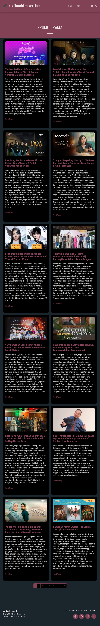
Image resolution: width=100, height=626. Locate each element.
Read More (10, 119)
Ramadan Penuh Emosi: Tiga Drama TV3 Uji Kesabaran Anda (72, 528)
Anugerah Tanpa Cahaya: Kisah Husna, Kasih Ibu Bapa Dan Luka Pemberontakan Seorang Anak (73, 347)
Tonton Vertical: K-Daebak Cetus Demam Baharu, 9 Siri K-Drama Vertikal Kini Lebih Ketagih (23, 72)
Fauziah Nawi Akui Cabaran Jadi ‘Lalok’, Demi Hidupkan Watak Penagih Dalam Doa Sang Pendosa (73, 72)
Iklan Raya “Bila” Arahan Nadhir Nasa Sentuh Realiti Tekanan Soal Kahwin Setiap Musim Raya (25, 438)
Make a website (21, 616)
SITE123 (13, 616)
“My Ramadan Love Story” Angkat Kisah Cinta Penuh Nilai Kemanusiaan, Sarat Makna (25, 347)
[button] (88, 6)
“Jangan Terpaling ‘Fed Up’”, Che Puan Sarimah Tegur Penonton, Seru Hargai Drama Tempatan (73, 163)
